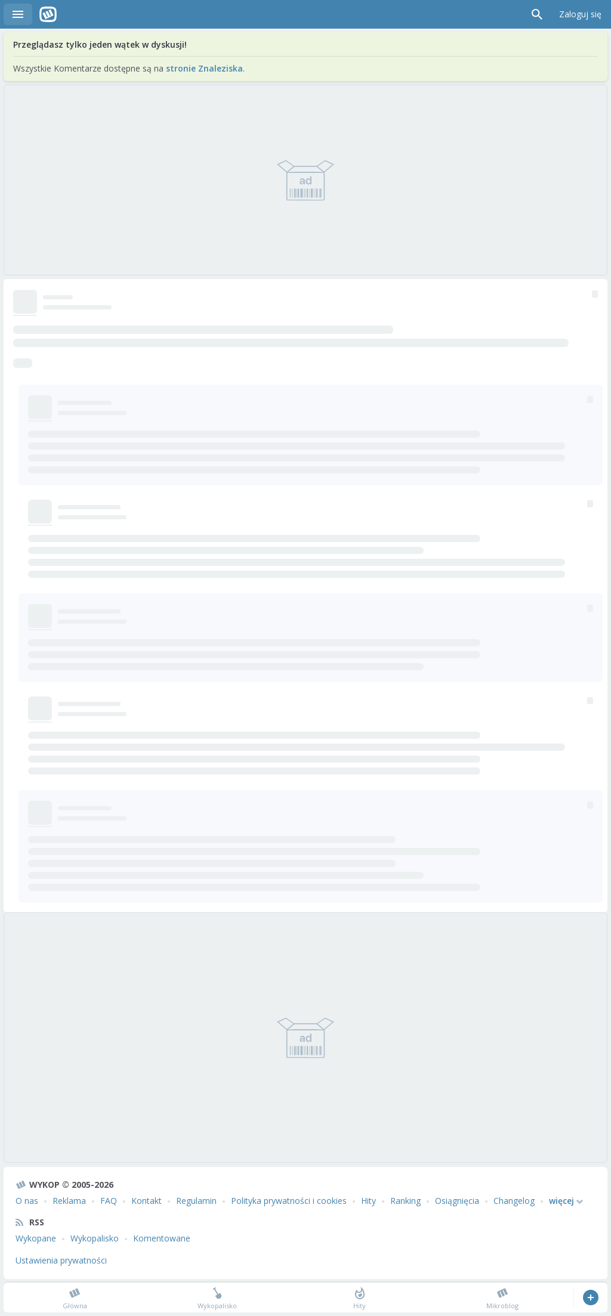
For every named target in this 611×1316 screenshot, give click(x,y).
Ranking (405, 1200)
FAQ (108, 1200)
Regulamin (196, 1200)
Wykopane (36, 1238)
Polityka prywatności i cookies (289, 1200)
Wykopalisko (94, 1238)
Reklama (69, 1200)
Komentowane (161, 1238)
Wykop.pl (48, 14)
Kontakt (146, 1200)
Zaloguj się (580, 14)
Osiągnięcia (457, 1200)
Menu (18, 14)
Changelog (514, 1200)
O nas (27, 1200)
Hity (368, 1200)
